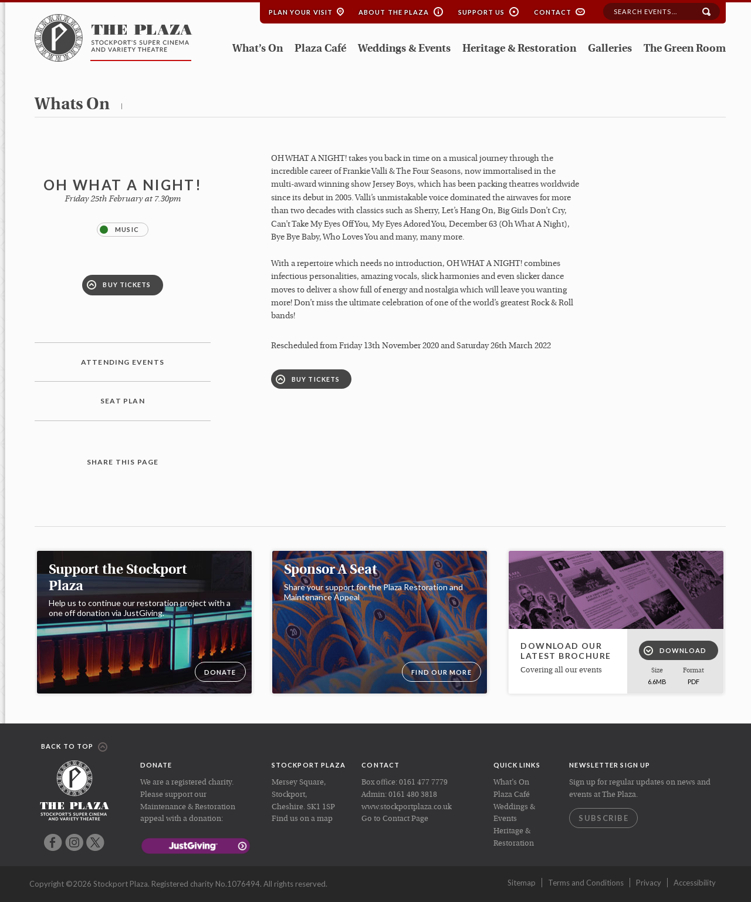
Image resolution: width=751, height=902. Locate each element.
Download (675, 650)
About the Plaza (393, 12)
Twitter (95, 842)
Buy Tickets (119, 285)
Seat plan (122, 400)
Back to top (74, 747)
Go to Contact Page (394, 819)
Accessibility (695, 882)
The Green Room (685, 49)
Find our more (441, 672)
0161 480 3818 (412, 795)
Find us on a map (302, 819)
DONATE (220, 672)
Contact (553, 12)
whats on (72, 105)
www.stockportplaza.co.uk (406, 807)
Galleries (610, 49)
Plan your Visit (301, 12)
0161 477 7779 (423, 782)
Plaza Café (320, 49)
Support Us (481, 12)
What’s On (257, 49)
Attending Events (122, 362)
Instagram (74, 842)
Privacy (648, 882)
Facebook (53, 842)
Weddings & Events (404, 49)
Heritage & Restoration (519, 49)
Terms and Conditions (586, 882)
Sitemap (522, 882)
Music (119, 230)
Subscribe (603, 818)
